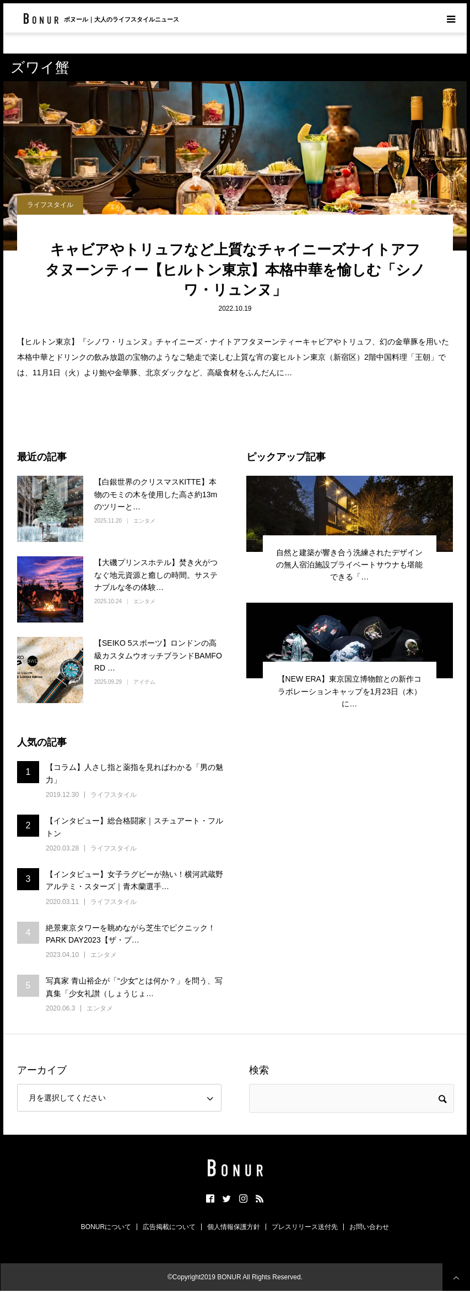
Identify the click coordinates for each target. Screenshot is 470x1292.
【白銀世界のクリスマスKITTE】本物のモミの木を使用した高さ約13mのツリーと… (155, 494)
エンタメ (144, 521)
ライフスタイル (50, 205)
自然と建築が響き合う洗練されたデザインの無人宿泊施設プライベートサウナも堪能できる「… (349, 565)
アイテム (144, 682)
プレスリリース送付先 (305, 1227)
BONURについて (106, 1227)
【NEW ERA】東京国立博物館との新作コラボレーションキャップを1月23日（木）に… (350, 691)
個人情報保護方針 (233, 1227)
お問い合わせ (369, 1227)
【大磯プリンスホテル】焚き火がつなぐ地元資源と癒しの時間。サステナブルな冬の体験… (156, 575)
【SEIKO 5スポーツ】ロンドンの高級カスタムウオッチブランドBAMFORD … (158, 655)
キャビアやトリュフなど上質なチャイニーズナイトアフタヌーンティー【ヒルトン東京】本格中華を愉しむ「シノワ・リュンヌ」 (235, 269)
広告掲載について (169, 1227)
